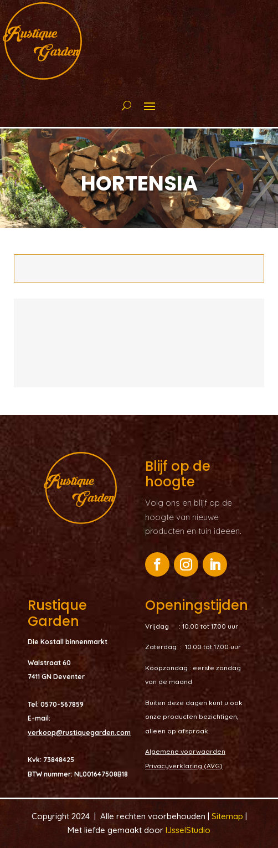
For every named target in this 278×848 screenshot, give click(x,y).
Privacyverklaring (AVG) (184, 766)
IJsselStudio (188, 830)
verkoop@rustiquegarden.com (79, 732)
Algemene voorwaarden (185, 751)
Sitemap (228, 816)
